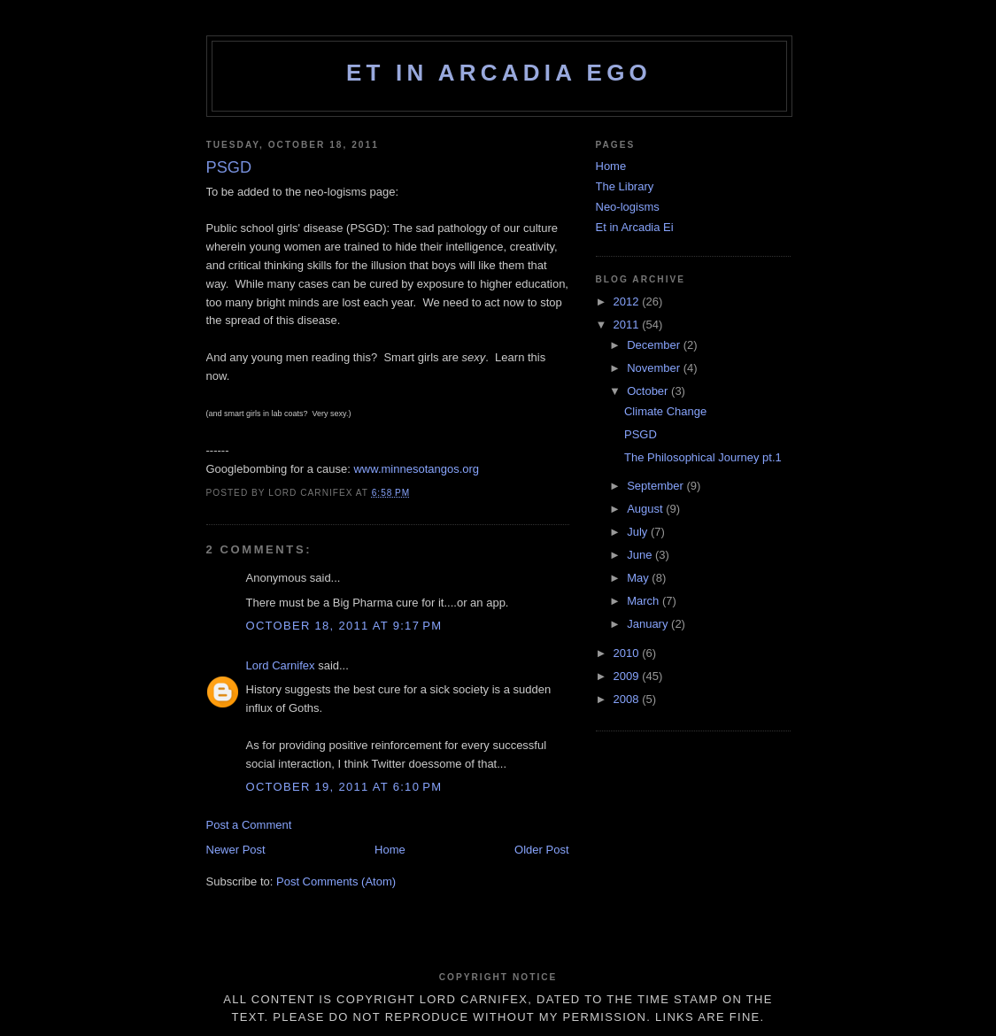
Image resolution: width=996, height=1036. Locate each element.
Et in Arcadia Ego (499, 72)
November (655, 368)
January (649, 623)
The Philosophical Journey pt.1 (703, 457)
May (639, 577)
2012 (628, 301)
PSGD (640, 434)
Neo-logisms (628, 206)
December (655, 345)
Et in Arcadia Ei (635, 227)
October (649, 391)
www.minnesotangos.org (416, 468)
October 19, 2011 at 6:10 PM (344, 786)
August (646, 508)
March (644, 600)
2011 (628, 324)
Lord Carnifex (280, 665)
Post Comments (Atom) (336, 881)
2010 (628, 653)
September (656, 485)
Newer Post (236, 849)
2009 (628, 676)
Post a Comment (249, 824)
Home (389, 849)
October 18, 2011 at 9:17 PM (344, 625)
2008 (628, 699)
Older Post (541, 849)
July (639, 531)
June (641, 554)
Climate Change (665, 411)
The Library (625, 186)
